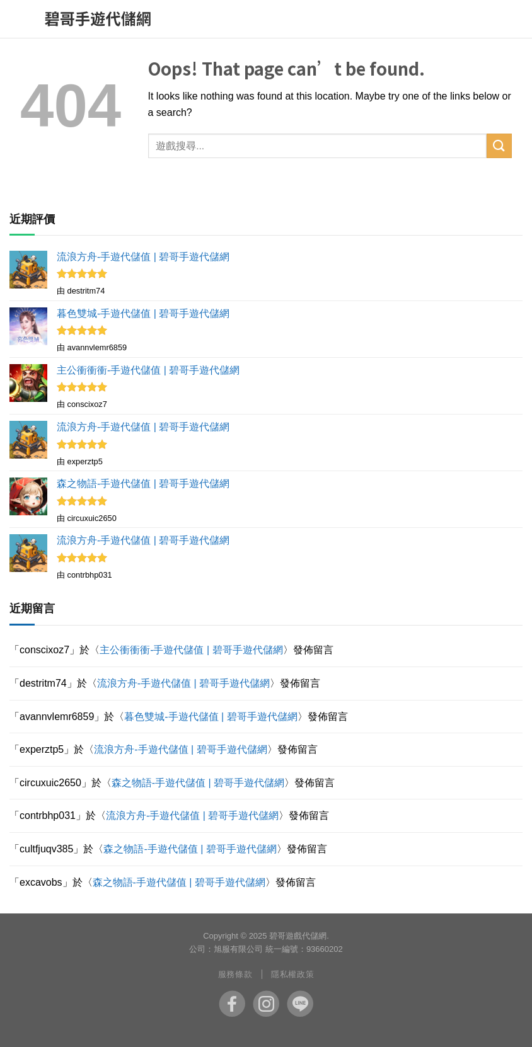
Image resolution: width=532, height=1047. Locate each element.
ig (266, 1003)
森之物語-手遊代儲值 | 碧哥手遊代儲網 (198, 782)
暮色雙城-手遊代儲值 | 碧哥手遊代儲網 (210, 716)
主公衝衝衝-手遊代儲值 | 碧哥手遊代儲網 (191, 649)
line (300, 1003)
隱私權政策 (292, 974)
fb (232, 1003)
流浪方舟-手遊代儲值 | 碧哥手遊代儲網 (183, 683)
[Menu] (27, 19)
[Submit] (499, 146)
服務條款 (235, 974)
